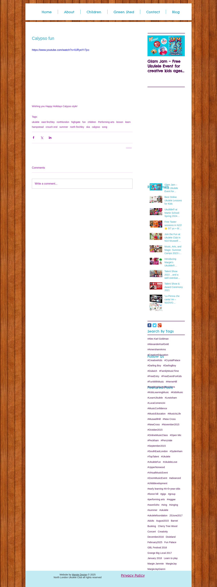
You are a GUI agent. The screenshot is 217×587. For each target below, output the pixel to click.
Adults (150, 520)
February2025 (154, 542)
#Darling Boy (154, 365)
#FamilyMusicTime (169, 371)
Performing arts (106, 122)
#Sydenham (176, 451)
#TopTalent (153, 456)
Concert (151, 531)
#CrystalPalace (172, 360)
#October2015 (155, 429)
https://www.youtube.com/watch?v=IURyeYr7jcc (60, 49)
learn (128, 122)
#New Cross (169, 419)
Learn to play (171, 558)
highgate (75, 122)
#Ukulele (165, 456)
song (104, 127)
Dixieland (171, 536)
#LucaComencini (156, 403)
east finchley (48, 122)
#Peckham (153, 440)
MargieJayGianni (156, 569)
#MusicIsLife (174, 413)
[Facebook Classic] (149, 325)
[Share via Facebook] (33, 137)
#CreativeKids (154, 360)
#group (171, 494)
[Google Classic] (160, 325)
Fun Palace (170, 542)
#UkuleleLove (170, 462)
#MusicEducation (156, 413)
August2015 (162, 520)
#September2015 (156, 445)
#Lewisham (171, 397)
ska (88, 127)
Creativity (163, 531)
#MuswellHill (154, 419)
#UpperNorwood (156, 467)
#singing (173, 504)
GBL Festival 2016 (157, 547)
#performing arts (156, 499)
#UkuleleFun (154, 462)
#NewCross (153, 424)
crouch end (51, 127)
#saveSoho (153, 504)
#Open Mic (175, 435)
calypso (96, 127)
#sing (164, 504)
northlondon (63, 122)
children (92, 122)
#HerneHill (171, 381)
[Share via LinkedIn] (50, 137)
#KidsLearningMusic (158, 392)
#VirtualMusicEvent (157, 472)
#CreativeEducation (157, 354)
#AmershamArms (156, 349)
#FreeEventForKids (171, 376)
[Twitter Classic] (154, 325)
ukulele (35, 122)
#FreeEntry (153, 376)
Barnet (174, 520)
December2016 (155, 536)
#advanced (175, 478)
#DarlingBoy (169, 365)
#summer (152, 510)
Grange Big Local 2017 (159, 553)
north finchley (77, 127)
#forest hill (152, 494)
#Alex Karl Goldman (158, 338)
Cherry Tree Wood (167, 526)
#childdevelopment (157, 483)
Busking (151, 526)
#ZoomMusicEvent (157, 478)
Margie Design (79, 574)
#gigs (163, 494)
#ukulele (163, 510)
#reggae (171, 499)
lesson (119, 122)
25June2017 (176, 515)
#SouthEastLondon (157, 451)
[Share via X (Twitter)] (41, 137)
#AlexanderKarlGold (158, 344)
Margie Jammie (155, 563)
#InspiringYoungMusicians (161, 387)
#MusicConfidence (157, 408)
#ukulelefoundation (157, 515)
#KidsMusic (177, 392)
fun (84, 122)
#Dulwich (152, 371)
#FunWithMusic (155, 381)
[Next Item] (179, 45)
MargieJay (171, 563)
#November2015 (170, 424)
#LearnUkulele (155, 397)
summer (64, 127)
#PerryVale (166, 440)
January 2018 (154, 558)
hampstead (38, 127)
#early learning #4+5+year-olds (163, 488)
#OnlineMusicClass (157, 435)
